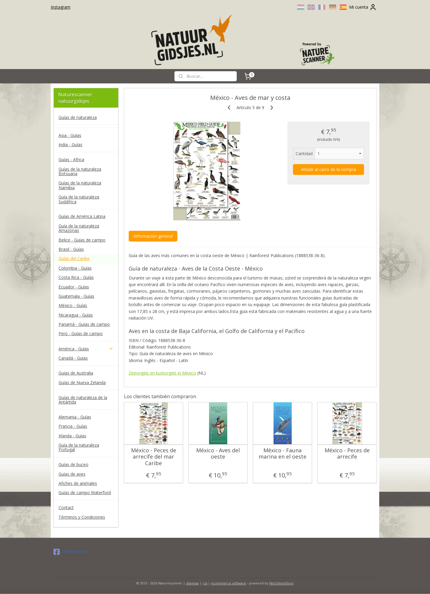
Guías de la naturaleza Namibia (80, 185)
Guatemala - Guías (76, 296)
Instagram (60, 7)
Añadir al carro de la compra (328, 169)
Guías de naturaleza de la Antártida (83, 400)
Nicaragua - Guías (76, 315)
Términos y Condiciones (82, 517)
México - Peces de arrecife (346, 453)
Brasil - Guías (71, 249)
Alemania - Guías (75, 417)
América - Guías (86, 349)
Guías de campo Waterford (85, 492)
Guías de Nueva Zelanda (82, 382)
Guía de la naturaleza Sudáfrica (79, 199)
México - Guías (73, 305)
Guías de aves (72, 474)
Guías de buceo (73, 464)
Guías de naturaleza (78, 117)
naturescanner (70, 551)
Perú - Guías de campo (81, 333)
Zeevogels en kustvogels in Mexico (162, 373)
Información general (152, 236)
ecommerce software (228, 583)
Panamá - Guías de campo (84, 324)
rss (205, 583)
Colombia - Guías (75, 268)
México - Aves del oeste (218, 453)
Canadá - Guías (73, 358)
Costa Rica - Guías (76, 277)
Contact (66, 507)
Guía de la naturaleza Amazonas (79, 228)
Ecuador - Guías (74, 287)
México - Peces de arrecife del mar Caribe (153, 457)
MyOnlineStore (281, 583)
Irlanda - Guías (72, 436)
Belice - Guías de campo (82, 240)
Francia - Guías (73, 426)
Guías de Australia (76, 373)
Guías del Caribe (74, 258)
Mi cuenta (363, 7)
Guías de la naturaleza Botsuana (80, 171)
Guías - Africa (71, 159)
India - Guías (70, 144)
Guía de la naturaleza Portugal (79, 447)
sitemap (192, 583)
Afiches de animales (78, 483)
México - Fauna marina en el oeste (282, 453)
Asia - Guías (70, 135)
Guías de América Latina (82, 216)
